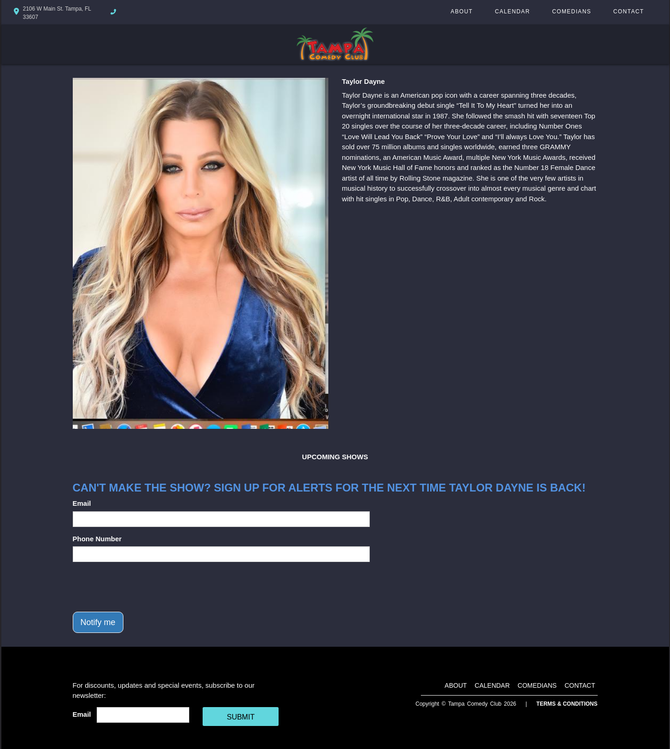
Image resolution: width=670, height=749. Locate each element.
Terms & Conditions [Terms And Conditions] (567, 704)
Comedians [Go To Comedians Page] (571, 11)
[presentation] (143, 587)
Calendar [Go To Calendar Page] (512, 11)
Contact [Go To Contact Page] (628, 11)
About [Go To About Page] (462, 11)
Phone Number (97, 539)
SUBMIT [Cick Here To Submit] (240, 717)
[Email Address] (143, 715)
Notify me (98, 622)
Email (82, 503)
